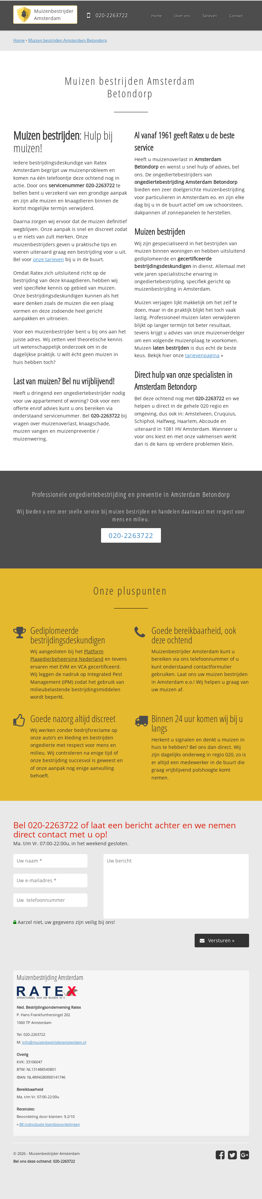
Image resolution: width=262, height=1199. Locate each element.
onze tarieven (48, 259)
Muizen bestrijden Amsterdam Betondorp (67, 40)
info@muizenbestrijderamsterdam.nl (54, 1042)
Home (19, 40)
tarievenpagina (202, 355)
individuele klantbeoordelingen (49, 1124)
